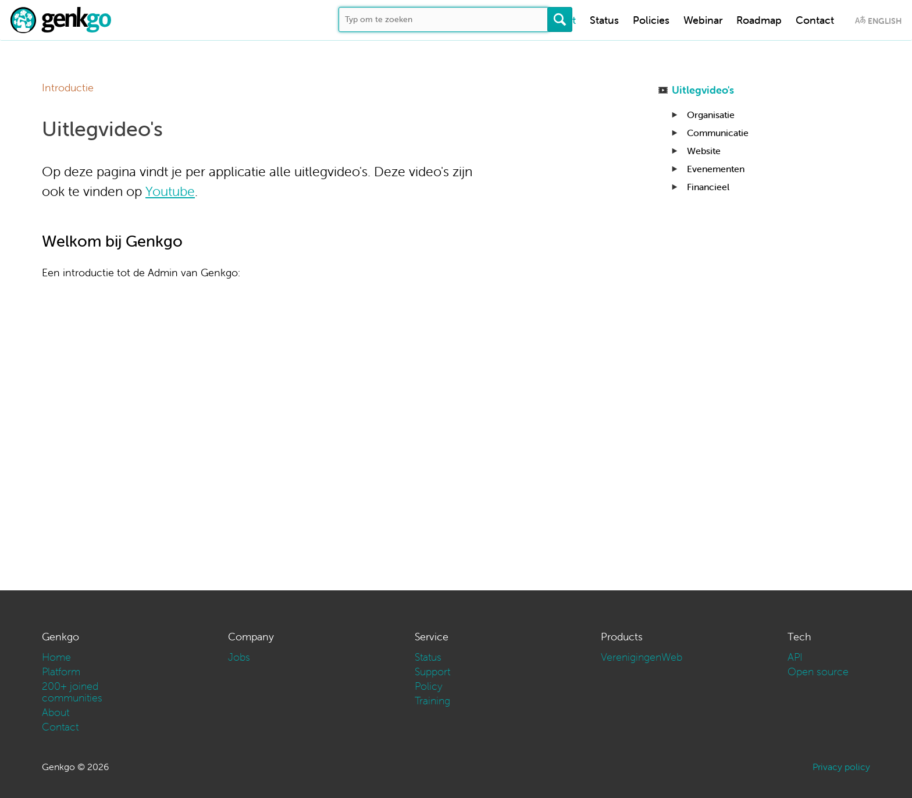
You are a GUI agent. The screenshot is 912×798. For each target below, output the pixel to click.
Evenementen (715, 168)
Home (56, 657)
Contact (815, 20)
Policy (429, 686)
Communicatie (718, 132)
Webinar (702, 20)
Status (604, 20)
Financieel (708, 187)
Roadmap (759, 20)
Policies (651, 20)
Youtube (170, 191)
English (885, 21)
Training (432, 700)
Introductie (68, 87)
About (55, 712)
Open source (818, 671)
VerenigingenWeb (641, 657)
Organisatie (711, 114)
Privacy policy (841, 766)
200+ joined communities (72, 691)
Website (704, 150)
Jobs (239, 657)
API (795, 657)
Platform (61, 671)
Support (432, 671)
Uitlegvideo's (703, 90)
